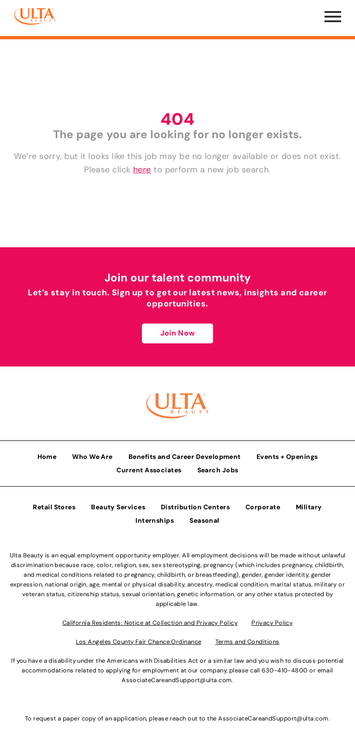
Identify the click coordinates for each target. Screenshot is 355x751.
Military (309, 507)
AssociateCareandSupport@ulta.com (177, 680)
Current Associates (148, 470)
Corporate (262, 507)
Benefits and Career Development (185, 456)
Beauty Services (118, 507)
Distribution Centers (195, 507)
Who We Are (92, 456)
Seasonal (205, 520)
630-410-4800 (284, 670)
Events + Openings (287, 456)
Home (47, 456)
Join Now (177, 333)
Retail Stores (54, 507)
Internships (154, 520)
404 (177, 119)
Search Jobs (218, 470)
